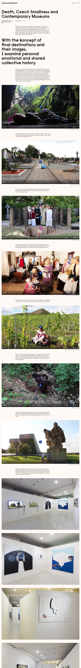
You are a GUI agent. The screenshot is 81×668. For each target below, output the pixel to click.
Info (73, 3)
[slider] (34, 127)
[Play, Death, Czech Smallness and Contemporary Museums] (3, 127)
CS (78, 2)
